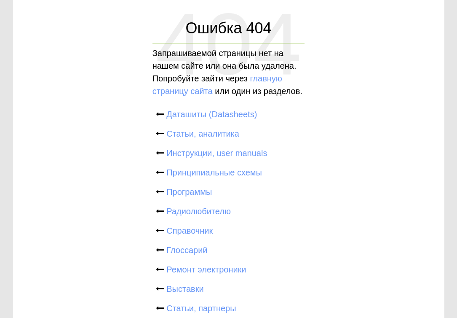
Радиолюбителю (197, 211)
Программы (188, 192)
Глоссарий (186, 250)
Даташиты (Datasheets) (210, 114)
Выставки (184, 289)
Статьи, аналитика (201, 133)
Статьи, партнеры (200, 308)
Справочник (188, 230)
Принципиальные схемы (213, 172)
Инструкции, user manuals (215, 153)
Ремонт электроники (205, 269)
